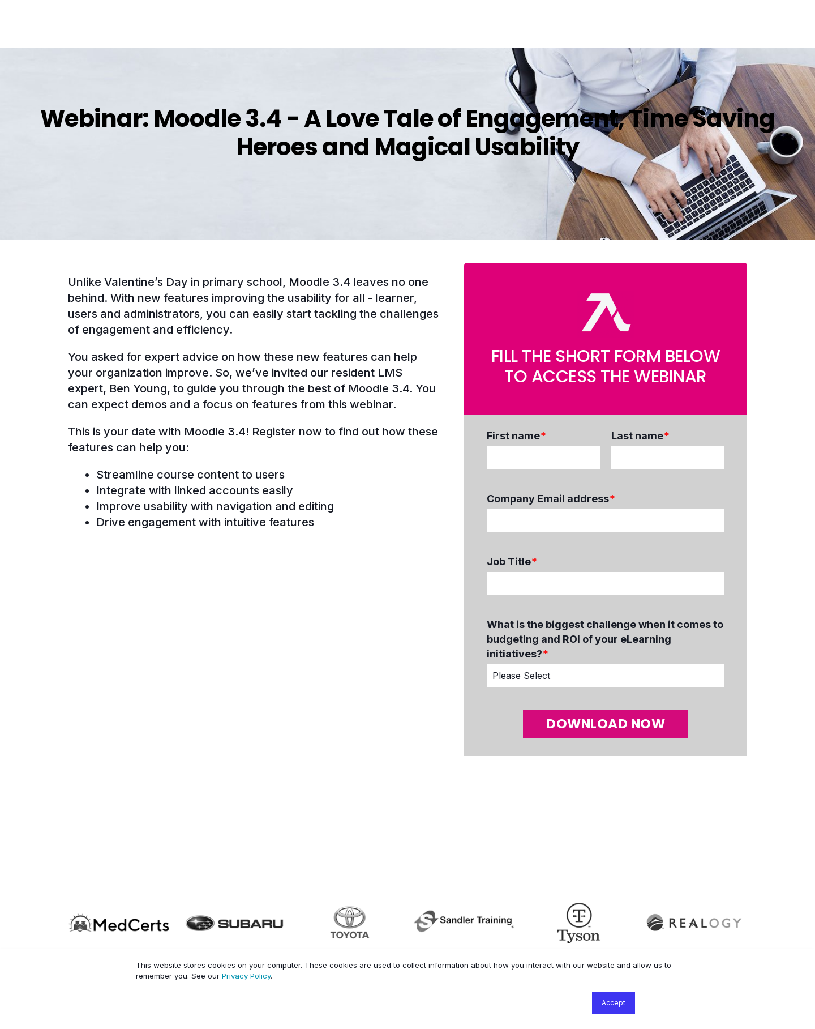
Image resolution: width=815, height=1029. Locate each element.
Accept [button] (613, 1002)
